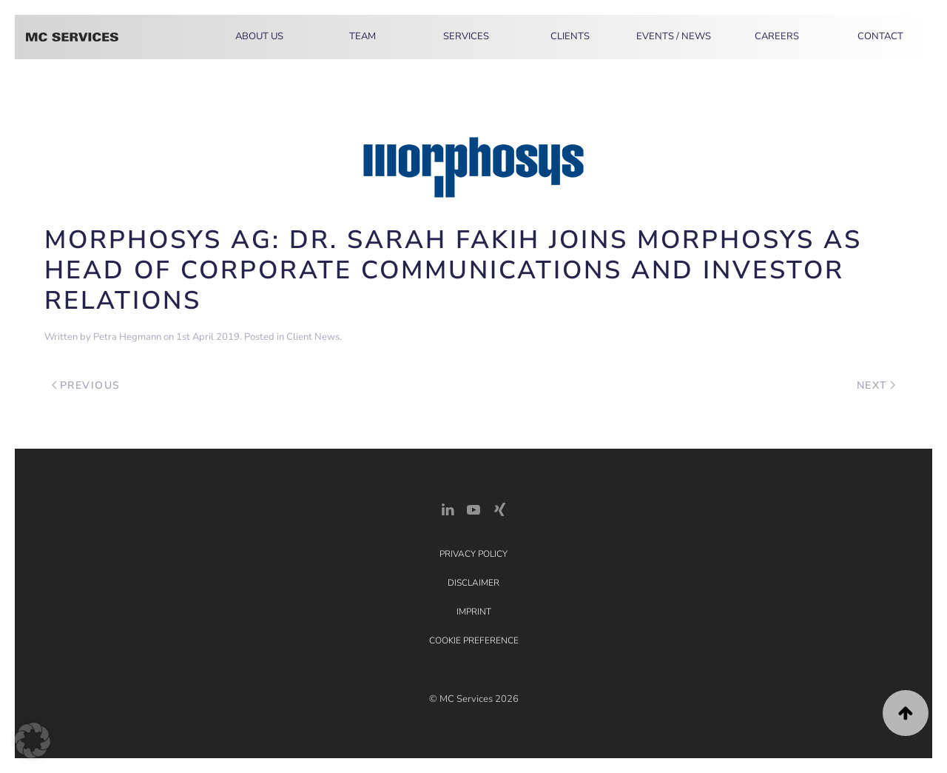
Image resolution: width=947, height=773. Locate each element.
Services (466, 36)
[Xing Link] (499, 508)
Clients (570, 36)
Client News (313, 337)
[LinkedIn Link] (447, 508)
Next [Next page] (876, 385)
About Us (259, 36)
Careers (777, 36)
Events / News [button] (673, 36)
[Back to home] (72, 37)
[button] (906, 713)
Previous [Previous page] (86, 385)
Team (362, 36)
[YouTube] (473, 508)
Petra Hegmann (127, 337)
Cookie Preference (474, 640)
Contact (880, 36)
